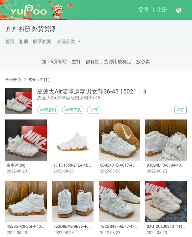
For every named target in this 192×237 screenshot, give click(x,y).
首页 (9, 41)
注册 (161, 10)
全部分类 (66, 41)
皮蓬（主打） (40, 79)
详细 (180, 110)
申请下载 (73, 110)
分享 (94, 110)
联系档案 (42, 41)
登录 (143, 10)
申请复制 (48, 110)
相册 (23, 41)
